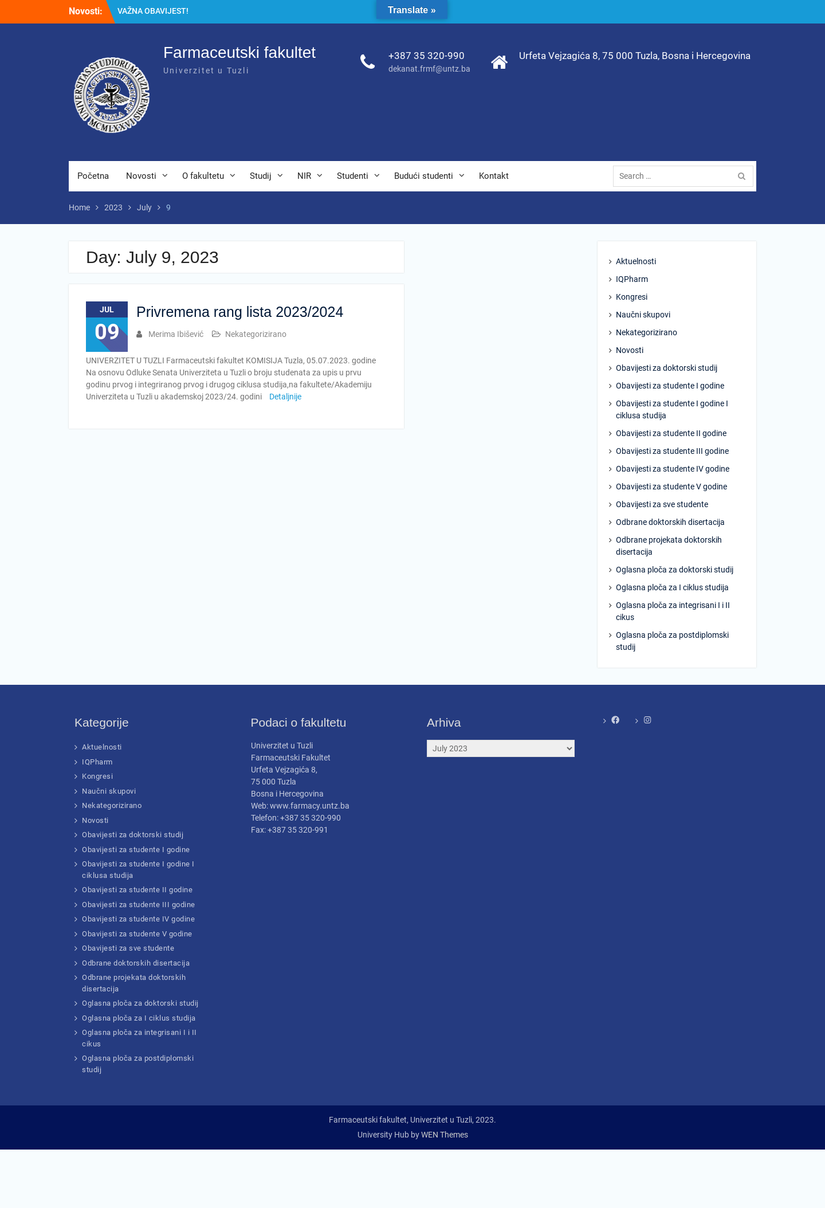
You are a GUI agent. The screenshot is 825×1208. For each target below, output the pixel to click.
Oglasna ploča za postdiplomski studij (672, 641)
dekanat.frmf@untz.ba (429, 68)
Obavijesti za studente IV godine (672, 468)
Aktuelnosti (636, 261)
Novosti (141, 176)
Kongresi (631, 296)
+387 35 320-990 (426, 55)
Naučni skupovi (643, 314)
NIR (304, 176)
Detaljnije (285, 396)
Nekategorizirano (255, 334)
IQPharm (632, 279)
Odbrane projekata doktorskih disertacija (669, 545)
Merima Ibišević (175, 334)
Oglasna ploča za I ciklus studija (672, 587)
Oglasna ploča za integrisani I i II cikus (673, 611)
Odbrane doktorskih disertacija (670, 522)
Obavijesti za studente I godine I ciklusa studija (672, 409)
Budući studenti (423, 176)
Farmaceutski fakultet (239, 52)
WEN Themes (444, 1134)
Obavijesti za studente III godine (672, 451)
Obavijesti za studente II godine (671, 433)
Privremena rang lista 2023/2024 (239, 312)
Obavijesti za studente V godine (671, 486)
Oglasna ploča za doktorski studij (674, 569)
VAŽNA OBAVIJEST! (152, 10)
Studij (261, 176)
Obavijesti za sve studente (662, 504)
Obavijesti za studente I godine (670, 385)
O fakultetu (203, 176)
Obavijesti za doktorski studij (666, 367)
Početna (93, 176)
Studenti (352, 176)
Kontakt (494, 176)
